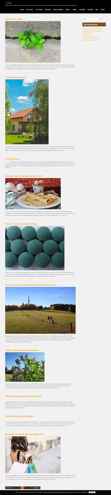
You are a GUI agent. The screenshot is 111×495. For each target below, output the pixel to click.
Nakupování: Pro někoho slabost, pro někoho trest (24, 434)
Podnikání (82, 9)
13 (25, 488)
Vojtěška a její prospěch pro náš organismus (22, 350)
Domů (22, 9)
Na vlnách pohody (12, 159)
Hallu (8, 3)
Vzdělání (90, 9)
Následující (36, 488)
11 (19, 488)
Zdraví (102, 9)
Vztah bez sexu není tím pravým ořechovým (21, 224)
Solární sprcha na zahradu (15, 77)
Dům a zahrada (58, 9)
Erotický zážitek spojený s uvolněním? (19, 416)
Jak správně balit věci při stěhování (93, 29)
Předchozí (9, 488)
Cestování (39, 9)
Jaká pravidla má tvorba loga (92, 37)
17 (31, 488)
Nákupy (67, 9)
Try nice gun (87, 35)
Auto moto (29, 9)
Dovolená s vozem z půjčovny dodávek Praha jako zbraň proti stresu (31, 284)
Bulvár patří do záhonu (14, 19)
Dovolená (48, 9)
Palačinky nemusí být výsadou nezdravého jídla (23, 176)
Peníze (75, 9)
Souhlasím (92, 492)
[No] (109, 492)
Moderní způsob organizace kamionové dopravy (23, 396)
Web (96, 9)
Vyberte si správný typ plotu (91, 40)
